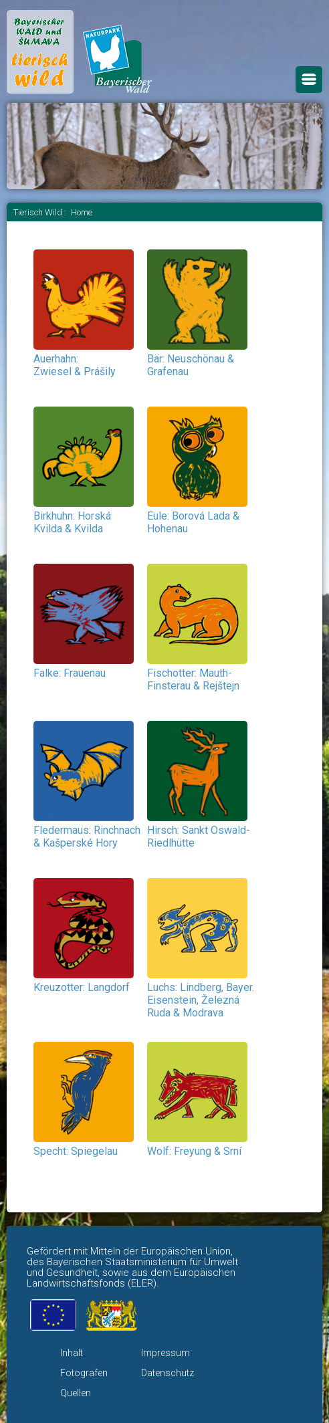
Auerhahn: (55, 358)
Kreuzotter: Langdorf (81, 987)
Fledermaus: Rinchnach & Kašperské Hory (86, 836)
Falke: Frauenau (69, 673)
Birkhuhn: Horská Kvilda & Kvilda (72, 522)
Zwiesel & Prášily (74, 371)
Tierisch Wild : (40, 212)
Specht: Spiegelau (75, 1151)
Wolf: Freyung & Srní (194, 1151)
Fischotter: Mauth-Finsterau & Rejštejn (193, 679)
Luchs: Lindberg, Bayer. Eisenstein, (200, 1000)
